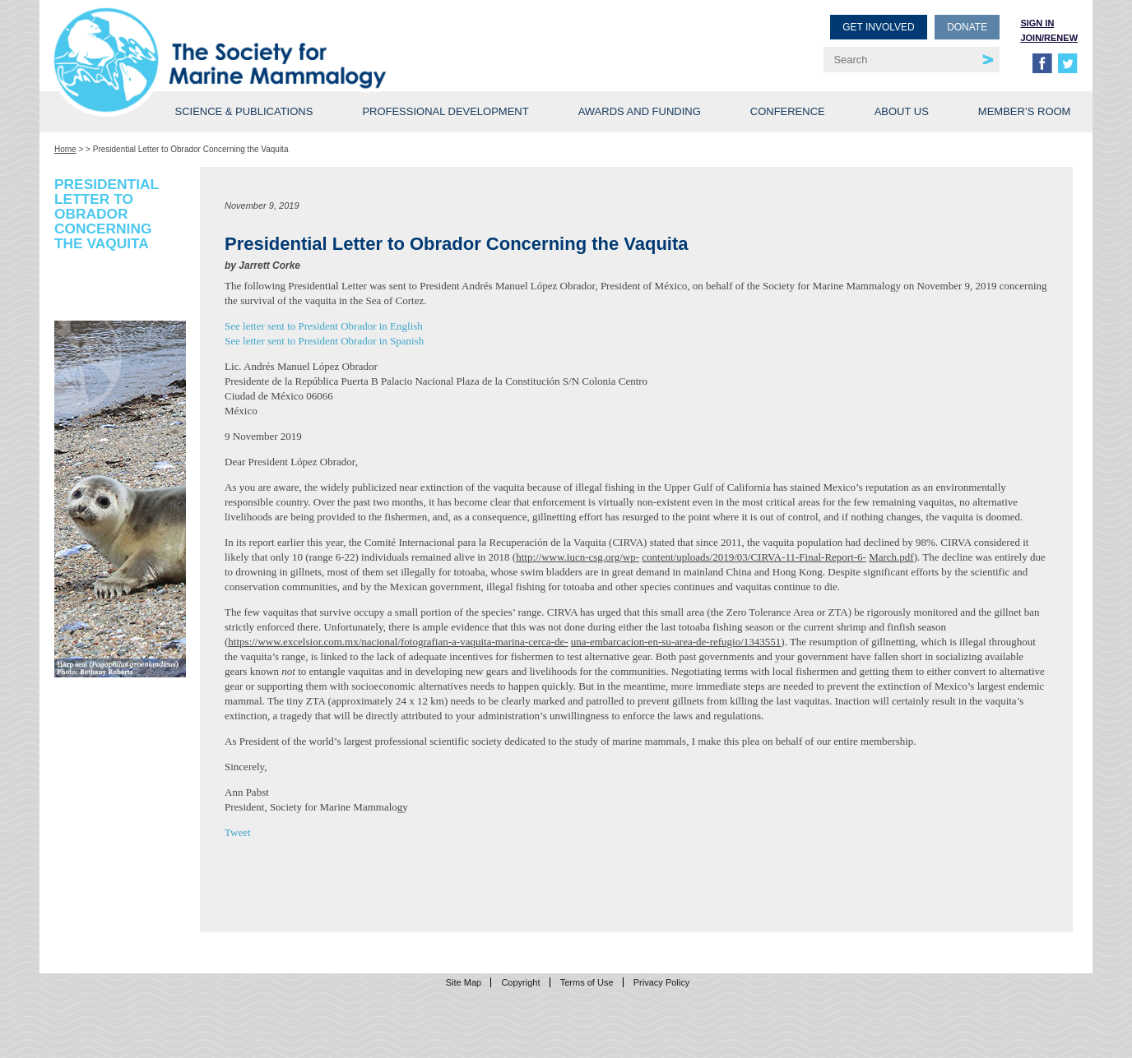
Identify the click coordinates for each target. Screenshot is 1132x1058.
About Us (902, 111)
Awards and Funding (639, 111)
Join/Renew (1049, 38)
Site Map (463, 982)
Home (65, 149)
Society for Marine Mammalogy (312, 39)
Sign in (1037, 23)
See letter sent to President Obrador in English (324, 326)
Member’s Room (1024, 111)
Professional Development (445, 111)
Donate (967, 27)
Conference (787, 111)
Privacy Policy (661, 982)
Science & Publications (243, 111)
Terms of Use (587, 982)
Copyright (520, 982)
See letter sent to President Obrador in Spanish (324, 341)
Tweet (238, 832)
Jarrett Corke (269, 265)
